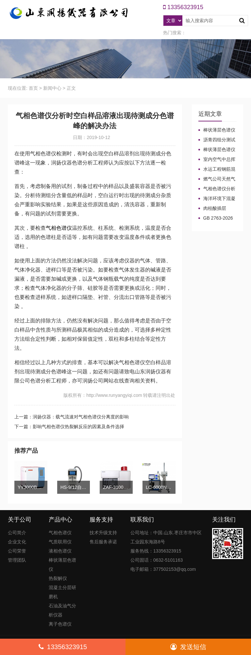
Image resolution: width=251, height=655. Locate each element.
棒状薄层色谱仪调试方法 (216, 150)
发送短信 (188, 646)
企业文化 (17, 541)
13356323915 (63, 646)
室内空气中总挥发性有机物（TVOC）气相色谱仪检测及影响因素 (216, 160)
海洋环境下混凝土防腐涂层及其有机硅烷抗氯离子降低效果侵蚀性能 (216, 199)
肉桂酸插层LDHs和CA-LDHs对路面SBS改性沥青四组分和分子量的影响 (216, 208)
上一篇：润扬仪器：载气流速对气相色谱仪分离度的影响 (71, 416)
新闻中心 (52, 88)
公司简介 (17, 532)
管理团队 (17, 560)
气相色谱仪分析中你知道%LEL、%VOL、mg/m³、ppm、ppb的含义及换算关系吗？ (216, 189)
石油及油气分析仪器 (62, 610)
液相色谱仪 (60, 551)
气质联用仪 (60, 541)
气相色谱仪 (59, 228)
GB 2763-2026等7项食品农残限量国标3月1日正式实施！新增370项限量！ (217, 218)
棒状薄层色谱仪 (62, 564)
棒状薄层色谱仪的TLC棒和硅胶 (216, 130)
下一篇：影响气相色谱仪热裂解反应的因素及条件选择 (69, 426)
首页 (33, 88)
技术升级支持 (103, 532)
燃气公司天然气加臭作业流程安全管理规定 (216, 179)
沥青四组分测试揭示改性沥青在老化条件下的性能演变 (216, 140)
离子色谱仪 (60, 624)
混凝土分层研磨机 (62, 592)
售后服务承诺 (103, 541)
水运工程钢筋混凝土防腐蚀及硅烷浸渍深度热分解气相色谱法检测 (216, 169)
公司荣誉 (17, 551)
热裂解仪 (58, 578)
